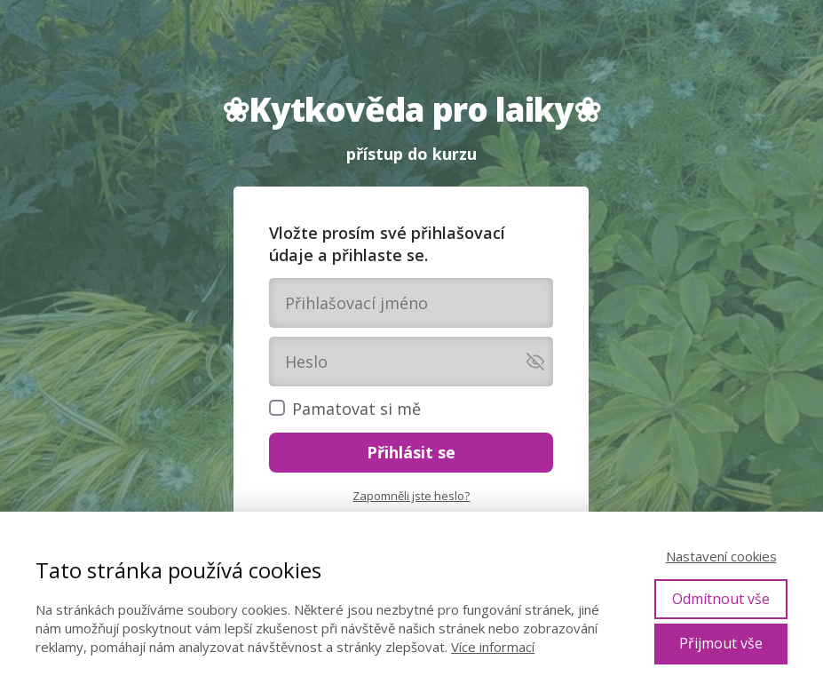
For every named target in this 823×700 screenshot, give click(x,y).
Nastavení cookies (721, 556)
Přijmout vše (721, 643)
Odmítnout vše (721, 599)
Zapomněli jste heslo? (411, 496)
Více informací (492, 647)
